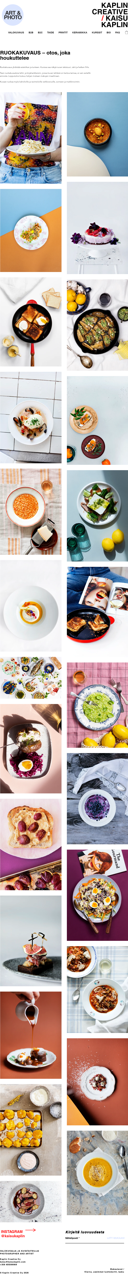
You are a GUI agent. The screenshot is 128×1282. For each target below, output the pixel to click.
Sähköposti (71, 1238)
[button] (16, 32)
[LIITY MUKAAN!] (116, 1238)
